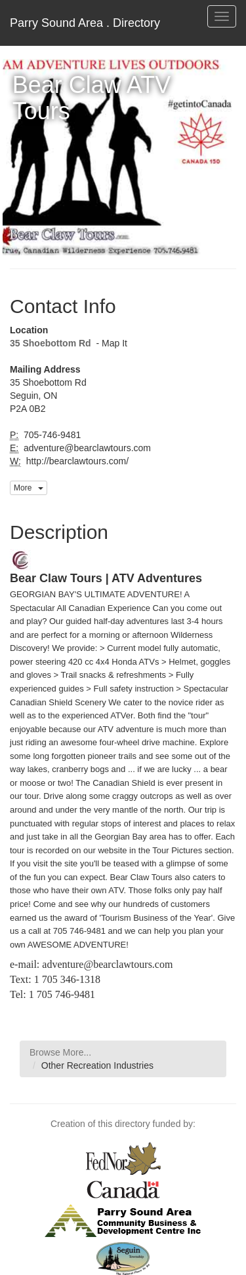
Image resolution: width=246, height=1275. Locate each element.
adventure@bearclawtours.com (86, 448)
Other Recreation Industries (97, 1065)
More (28, 487)
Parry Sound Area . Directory (85, 22)
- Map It (110, 343)
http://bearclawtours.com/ (76, 461)
